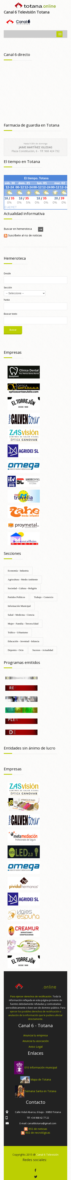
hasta (7, 299)
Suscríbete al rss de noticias (23, 235)
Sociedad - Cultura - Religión (22, 588)
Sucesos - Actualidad (42, 650)
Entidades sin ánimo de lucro (29, 748)
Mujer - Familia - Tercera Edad (23, 623)
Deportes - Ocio (15, 650)
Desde (7, 273)
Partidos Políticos (16, 597)
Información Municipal (19, 606)
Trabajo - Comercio (43, 597)
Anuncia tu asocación (36, 1041)
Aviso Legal (36, 1046)
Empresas (13, 352)
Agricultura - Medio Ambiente (23, 579)
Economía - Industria (18, 570)
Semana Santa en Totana (40, 1091)
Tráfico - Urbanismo (18, 632)
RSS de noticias (35, 1129)
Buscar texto (10, 313)
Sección (8, 287)
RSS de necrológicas (35, 1132)
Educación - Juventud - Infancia (23, 641)
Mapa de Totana (40, 1079)
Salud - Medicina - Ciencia (21, 614)
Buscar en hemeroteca (18, 229)
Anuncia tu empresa (35, 1035)
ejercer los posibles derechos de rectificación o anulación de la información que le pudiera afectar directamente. (35, 1015)
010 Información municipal (40, 1067)
